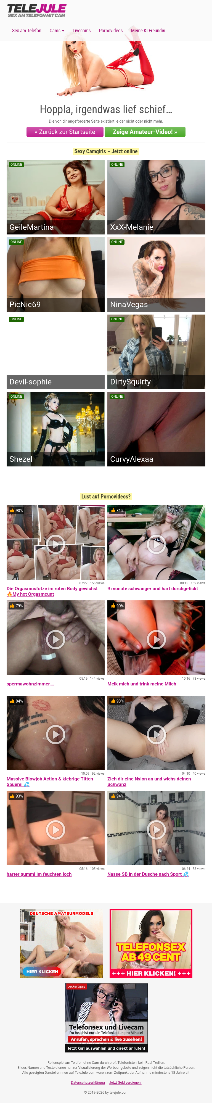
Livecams (82, 30)
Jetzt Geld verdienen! (125, 1082)
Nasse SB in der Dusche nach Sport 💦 (148, 874)
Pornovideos (111, 30)
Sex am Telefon (26, 30)
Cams (57, 30)
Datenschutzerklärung (88, 1082)
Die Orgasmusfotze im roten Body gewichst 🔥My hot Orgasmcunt (52, 591)
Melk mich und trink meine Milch (141, 684)
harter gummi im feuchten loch (39, 874)
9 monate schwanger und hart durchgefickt (152, 588)
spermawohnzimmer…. (30, 684)
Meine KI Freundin (148, 30)
